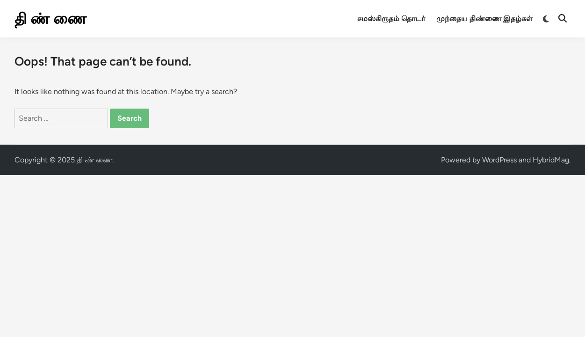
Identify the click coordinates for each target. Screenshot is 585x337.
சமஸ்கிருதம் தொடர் (391, 18)
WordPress (499, 159)
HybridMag (551, 159)
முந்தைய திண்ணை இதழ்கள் (484, 18)
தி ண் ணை (50, 19)
